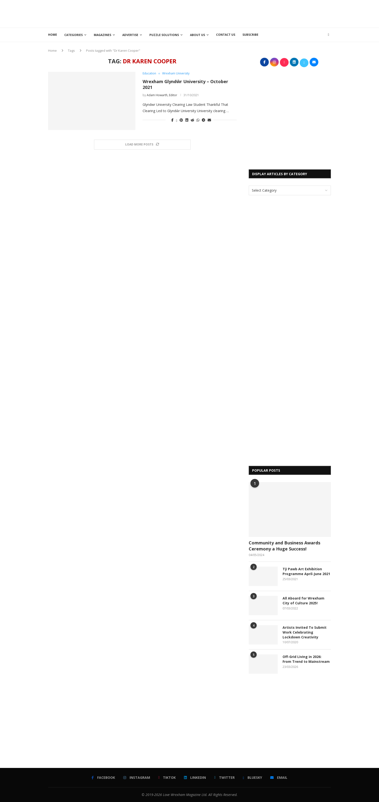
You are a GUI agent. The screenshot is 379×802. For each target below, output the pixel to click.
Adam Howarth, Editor (162, 95)
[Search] (328, 35)
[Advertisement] (243, 13)
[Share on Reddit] (192, 120)
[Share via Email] (209, 120)
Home (52, 35)
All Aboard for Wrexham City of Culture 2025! (303, 600)
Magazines (102, 35)
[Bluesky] (252, 777)
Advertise (130, 35)
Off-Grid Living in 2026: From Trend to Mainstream (306, 659)
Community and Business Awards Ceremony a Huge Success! (284, 546)
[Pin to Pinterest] (181, 120)
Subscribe (250, 35)
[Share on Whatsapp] (198, 120)
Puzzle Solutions (164, 35)
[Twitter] (224, 777)
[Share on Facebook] (172, 120)
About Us (197, 35)
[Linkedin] (195, 777)
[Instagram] (136, 777)
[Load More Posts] (142, 145)
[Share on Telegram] (203, 120)
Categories (73, 35)
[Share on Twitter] (176, 120)
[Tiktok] (167, 777)
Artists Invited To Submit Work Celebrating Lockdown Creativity (305, 632)
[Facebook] (103, 777)
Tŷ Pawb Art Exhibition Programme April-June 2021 (306, 571)
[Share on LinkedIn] (186, 120)
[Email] (278, 777)
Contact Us (225, 35)
